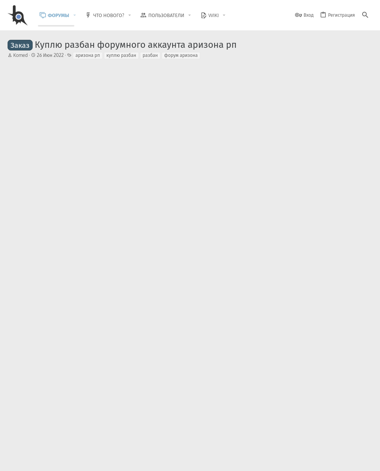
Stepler (73, 242)
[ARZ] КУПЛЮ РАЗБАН (76, 319)
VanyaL (43, 325)
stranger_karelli (81, 361)
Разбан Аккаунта (55, 229)
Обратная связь (194, 460)
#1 (365, 90)
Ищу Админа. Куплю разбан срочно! (77, 259)
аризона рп (87, 55)
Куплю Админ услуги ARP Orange (73, 348)
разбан (150, 55)
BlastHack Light (26, 460)
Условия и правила (235, 460)
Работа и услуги (108, 235)
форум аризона (181, 55)
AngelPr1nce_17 (51, 265)
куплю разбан (122, 55)
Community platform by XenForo (70, 439)
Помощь (107, 265)
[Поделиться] (355, 90)
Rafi (40, 355)
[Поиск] (365, 15)
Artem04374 (48, 235)
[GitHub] (364, 442)
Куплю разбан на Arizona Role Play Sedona (100, 289)
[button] (80, 15)
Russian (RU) (69, 460)
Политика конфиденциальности (295, 460)
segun (42, 295)
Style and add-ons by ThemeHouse (171, 439)
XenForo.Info (56, 445)
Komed (20, 55)
